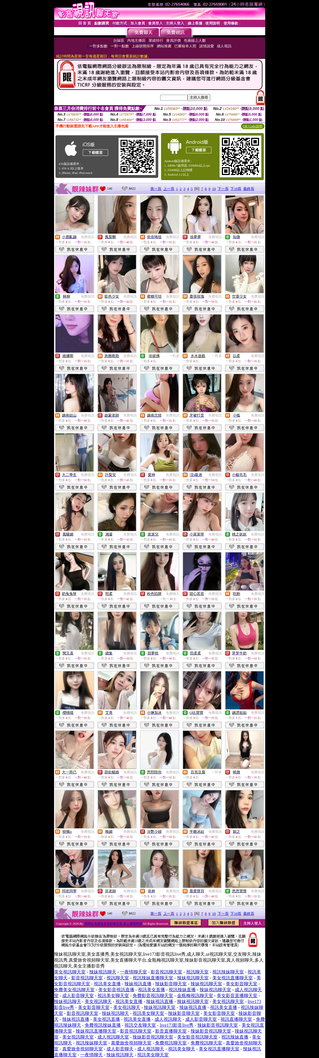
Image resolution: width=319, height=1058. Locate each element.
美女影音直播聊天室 (237, 995)
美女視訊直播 (106, 1019)
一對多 (174, 356)
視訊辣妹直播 (182, 989)
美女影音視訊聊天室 (197, 1037)
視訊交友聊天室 (140, 1025)
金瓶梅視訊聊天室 (195, 995)
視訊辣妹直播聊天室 (153, 977)
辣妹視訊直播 (137, 983)
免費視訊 (87, 237)
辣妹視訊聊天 (102, 972)
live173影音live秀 (176, 1025)
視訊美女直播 (107, 983)
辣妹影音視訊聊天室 (217, 1025)
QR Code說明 (252, 126)
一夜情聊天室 (133, 972)
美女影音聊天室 (241, 983)
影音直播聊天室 (171, 1031)
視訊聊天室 (197, 972)
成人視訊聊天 (168, 1019)
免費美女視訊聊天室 (74, 989)
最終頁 (248, 189)
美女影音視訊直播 (116, 989)
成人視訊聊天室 (113, 1037)
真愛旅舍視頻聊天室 (131, 1043)
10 (214, 189)
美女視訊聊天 (98, 1001)
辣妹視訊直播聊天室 (96, 1031)
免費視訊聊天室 (171, 1043)
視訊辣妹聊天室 (228, 972)
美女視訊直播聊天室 (232, 977)
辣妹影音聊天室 (171, 983)
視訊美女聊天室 (113, 995)
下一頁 (223, 189)
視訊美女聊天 (181, 1048)
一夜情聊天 (91, 1054)
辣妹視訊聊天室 (193, 977)
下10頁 (235, 189)
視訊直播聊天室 (236, 1019)
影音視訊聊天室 (166, 972)
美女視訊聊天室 (70, 972)
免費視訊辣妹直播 (103, 1025)
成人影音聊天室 (78, 995)
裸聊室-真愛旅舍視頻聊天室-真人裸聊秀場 (113, 923)
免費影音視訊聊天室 (153, 995)
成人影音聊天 (119, 1048)
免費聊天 (172, 594)
